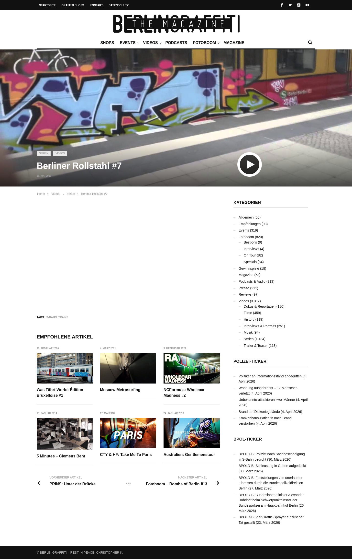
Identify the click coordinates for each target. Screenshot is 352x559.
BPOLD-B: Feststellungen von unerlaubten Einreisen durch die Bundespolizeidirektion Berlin (271, 483)
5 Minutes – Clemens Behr (61, 456)
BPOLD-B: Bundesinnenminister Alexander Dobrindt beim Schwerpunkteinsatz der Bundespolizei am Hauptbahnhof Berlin (271, 500)
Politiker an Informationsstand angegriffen (270, 376)
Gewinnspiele (249, 268)
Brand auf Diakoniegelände (259, 412)
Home (41, 194)
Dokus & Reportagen (259, 306)
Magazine (233, 43)
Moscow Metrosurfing (120, 390)
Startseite (47, 5)
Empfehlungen (250, 224)
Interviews (251, 249)
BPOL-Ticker (247, 439)
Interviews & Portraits (260, 326)
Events (129, 43)
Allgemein (246, 217)
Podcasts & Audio (252, 281)
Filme (248, 313)
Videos (151, 43)
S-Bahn (51, 317)
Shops (107, 43)
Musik (248, 332)
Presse (244, 288)
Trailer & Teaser (256, 346)
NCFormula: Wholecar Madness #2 (184, 392)
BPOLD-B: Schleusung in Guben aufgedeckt (272, 466)
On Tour (250, 255)
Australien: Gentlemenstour (189, 455)
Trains (63, 317)
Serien (43, 153)
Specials (250, 262)
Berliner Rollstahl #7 (94, 194)
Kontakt (96, 5)
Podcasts (176, 43)
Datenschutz (119, 5)
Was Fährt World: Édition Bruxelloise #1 (60, 392)
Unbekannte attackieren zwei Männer (267, 400)
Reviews (245, 294)
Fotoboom (205, 43)
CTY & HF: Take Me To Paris (126, 455)
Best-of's (250, 242)
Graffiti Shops (73, 5)
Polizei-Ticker (249, 361)
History (249, 319)
